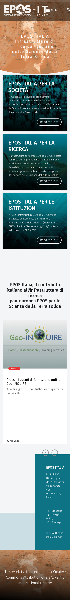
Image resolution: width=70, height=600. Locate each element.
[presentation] (45, 452)
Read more (49, 122)
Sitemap (53, 522)
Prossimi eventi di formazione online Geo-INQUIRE (33, 382)
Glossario (54, 510)
